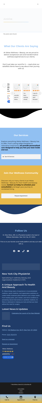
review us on (8, 357)
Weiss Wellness (8, 87)
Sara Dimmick (28, 85)
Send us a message (8, 339)
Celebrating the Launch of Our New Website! (26, 313)
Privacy (21, 392)
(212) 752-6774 (12, 334)
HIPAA (21, 390)
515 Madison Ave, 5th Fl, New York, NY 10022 (22, 330)
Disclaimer (21, 388)
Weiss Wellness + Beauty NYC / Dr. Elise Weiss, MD (21, 384)
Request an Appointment (10, 344)
